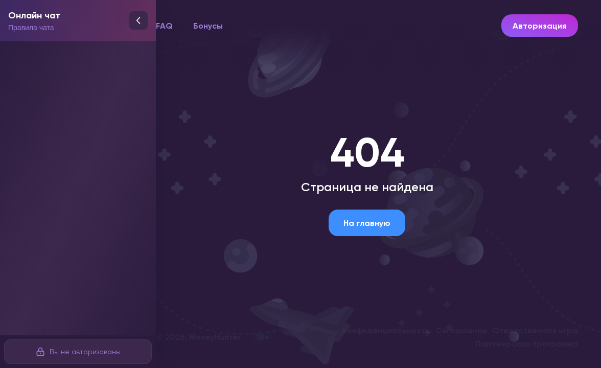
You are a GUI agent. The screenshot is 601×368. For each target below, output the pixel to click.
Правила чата (31, 28)
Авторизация (540, 25)
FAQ (164, 25)
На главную (366, 223)
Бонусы (208, 25)
